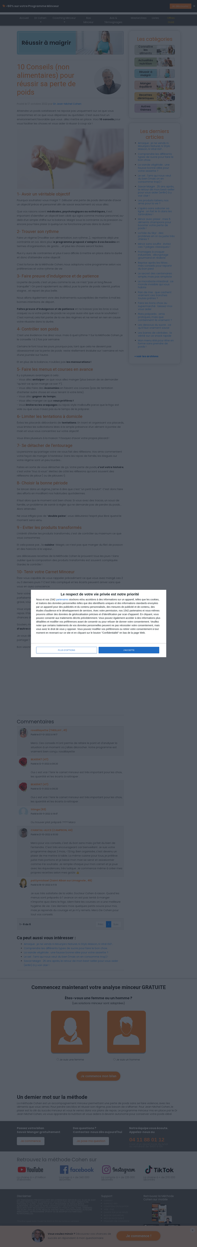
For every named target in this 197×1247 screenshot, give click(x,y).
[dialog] (98, 623)
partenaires (62, 599)
